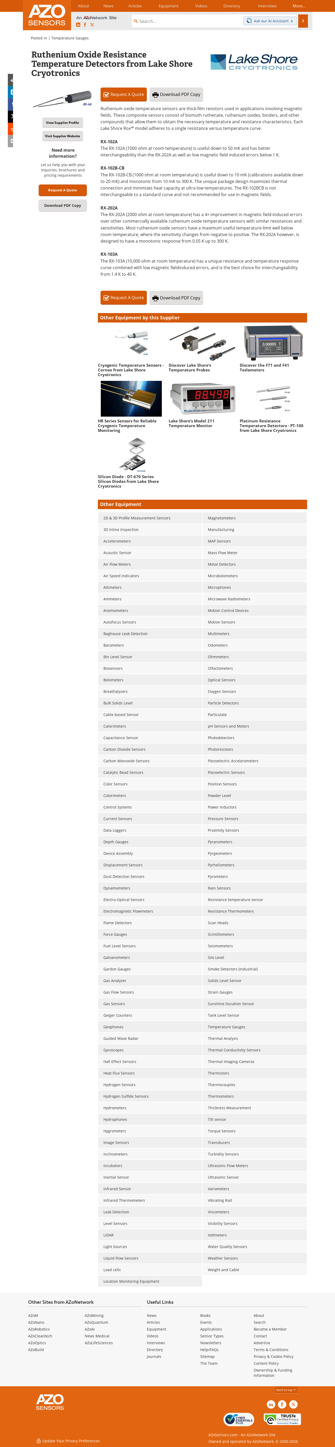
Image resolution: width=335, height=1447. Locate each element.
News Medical (97, 1335)
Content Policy (266, 1363)
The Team (209, 1363)
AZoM (33, 1315)
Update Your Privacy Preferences (68, 1440)
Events (206, 1322)
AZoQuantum (96, 1322)
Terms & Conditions (271, 1349)
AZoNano (36, 1322)
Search (260, 1322)
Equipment (156, 1329)
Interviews (156, 1342)
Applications (211, 1329)
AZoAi (90, 1329)
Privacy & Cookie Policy (273, 1356)
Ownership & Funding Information (273, 1373)
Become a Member (270, 1329)
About (259, 1315)
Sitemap (207, 1356)
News (152, 1315)
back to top (286, 1390)
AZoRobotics (39, 1329)
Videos (152, 1335)
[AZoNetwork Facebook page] (85, 25)
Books (205, 1315)
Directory (155, 1349)
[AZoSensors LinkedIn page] (78, 25)
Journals (154, 1356)
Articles (153, 1322)
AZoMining (94, 1315)
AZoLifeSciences (99, 1342)
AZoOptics (37, 1342)
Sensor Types (212, 1335)
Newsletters (210, 1342)
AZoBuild (36, 1349)
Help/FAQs (209, 1349)
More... (298, 5)
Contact (260, 1335)
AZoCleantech (40, 1335)
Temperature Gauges (70, 37)
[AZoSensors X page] (92, 25)
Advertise (262, 1342)
